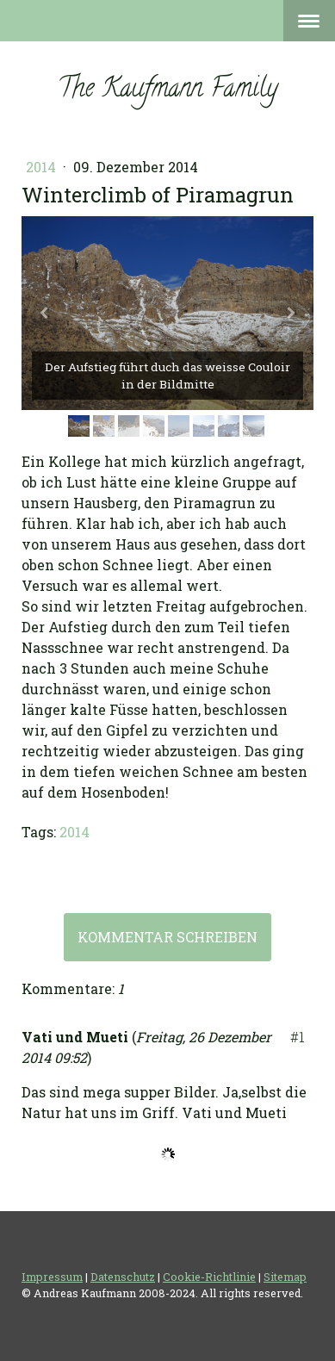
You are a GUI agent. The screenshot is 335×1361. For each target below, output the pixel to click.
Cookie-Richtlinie (209, 1276)
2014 (42, 167)
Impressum (52, 1276)
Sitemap (285, 1276)
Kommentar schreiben (167, 937)
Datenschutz (122, 1276)
